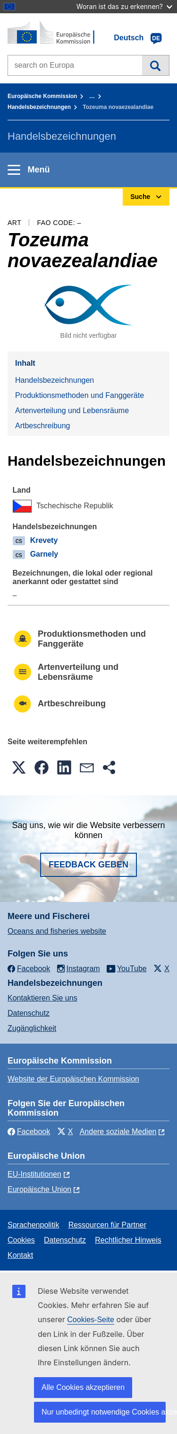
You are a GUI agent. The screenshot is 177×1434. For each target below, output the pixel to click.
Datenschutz (29, 1013)
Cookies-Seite (90, 1320)
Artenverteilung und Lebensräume (72, 410)
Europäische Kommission (42, 96)
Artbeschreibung (42, 426)
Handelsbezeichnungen (39, 107)
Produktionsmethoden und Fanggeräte (79, 395)
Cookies (21, 1240)
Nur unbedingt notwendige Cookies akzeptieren (104, 1412)
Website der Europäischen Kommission (73, 1079)
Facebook (29, 1131)
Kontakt (20, 1255)
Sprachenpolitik (33, 1225)
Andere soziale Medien (118, 1131)
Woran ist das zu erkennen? (124, 6)
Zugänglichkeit (32, 1028)
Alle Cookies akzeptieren (83, 1387)
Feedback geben (88, 864)
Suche (155, 65)
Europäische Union (39, 1189)
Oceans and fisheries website (57, 931)
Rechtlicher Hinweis (128, 1240)
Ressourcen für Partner (107, 1225)
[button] (18, 767)
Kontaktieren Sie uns (42, 998)
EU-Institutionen (34, 1174)
